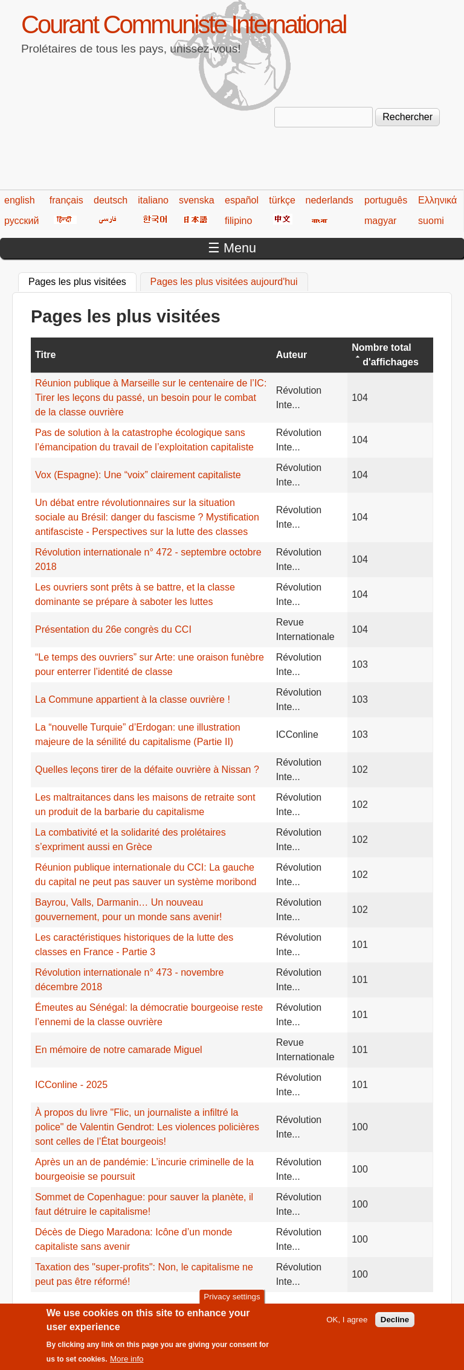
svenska (196, 200)
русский (21, 221)
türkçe (282, 200)
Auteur (292, 355)
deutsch (110, 200)
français (66, 200)
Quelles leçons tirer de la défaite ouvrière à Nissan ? (147, 769)
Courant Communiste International (183, 24)
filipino (238, 221)
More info (127, 1362)
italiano (153, 200)
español (242, 200)
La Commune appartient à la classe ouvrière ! (132, 699)
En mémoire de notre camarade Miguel (118, 1050)
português (385, 200)
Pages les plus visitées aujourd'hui (224, 282)
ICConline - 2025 (71, 1085)
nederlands (329, 200)
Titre (45, 355)
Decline (395, 1323)
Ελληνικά (437, 200)
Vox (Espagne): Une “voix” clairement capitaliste (138, 475)
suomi (431, 221)
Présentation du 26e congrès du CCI (113, 629)
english (19, 200)
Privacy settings (232, 1300)
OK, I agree (346, 1323)
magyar (380, 221)
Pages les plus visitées (82, 280)
